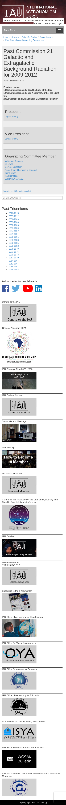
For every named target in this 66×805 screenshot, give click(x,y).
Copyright (23, 802)
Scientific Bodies (29, 37)
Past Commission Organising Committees (24, 40)
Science (15, 37)
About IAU (17, 20)
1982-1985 (14, 243)
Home (7, 20)
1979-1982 (14, 246)
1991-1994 (14, 234)
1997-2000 (14, 228)
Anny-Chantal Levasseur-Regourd (20, 170)
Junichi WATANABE (14, 179)
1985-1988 (14, 240)
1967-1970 (14, 258)
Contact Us (49, 23)
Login (59, 23)
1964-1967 (14, 261)
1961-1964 (14, 264)
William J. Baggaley (14, 161)
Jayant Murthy (11, 116)
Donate (39, 20)
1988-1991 (14, 237)
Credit (32, 802)
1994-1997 (14, 231)
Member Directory (54, 20)
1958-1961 (14, 267)
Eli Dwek (9, 164)
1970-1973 (14, 255)
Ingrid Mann (10, 173)
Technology (42, 802)
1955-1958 (14, 269)
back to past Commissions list (17, 191)
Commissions (46, 37)
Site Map (38, 23)
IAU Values (29, 20)
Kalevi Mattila (11, 176)
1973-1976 (14, 252)
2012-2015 (14, 213)
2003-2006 (14, 222)
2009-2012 (14, 216)
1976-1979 (14, 249)
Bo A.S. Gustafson (13, 167)
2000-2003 (14, 225)
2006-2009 (14, 219)
